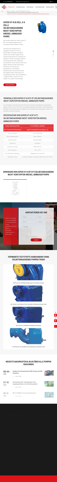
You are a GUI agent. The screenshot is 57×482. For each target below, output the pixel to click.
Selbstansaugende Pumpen (11, 415)
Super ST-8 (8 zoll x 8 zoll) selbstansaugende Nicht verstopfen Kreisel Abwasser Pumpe (28, 14)
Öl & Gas (33, 432)
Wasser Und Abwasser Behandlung (34, 428)
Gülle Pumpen (7, 429)
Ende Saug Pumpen (23, 418)
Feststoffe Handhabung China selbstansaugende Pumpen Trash (22, 12)
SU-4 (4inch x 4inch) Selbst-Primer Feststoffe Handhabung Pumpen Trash (28, 305)
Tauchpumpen (35, 415)
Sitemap (41, 479)
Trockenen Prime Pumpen (24, 422)
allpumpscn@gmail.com (23, 1)
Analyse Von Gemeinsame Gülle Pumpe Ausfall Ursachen (27, 373)
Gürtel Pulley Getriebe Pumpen (24, 446)
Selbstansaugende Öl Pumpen (25, 450)
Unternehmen (40, 7)
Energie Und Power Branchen (46, 423)
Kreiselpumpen (24, 415)
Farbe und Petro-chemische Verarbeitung (35, 441)
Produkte (11, 7)
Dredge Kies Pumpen (8, 438)
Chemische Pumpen (23, 426)
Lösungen (29, 7)
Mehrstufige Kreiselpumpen (24, 433)
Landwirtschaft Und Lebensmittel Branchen (46, 419)
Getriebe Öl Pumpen (23, 442)
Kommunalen (45, 426)
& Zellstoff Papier (35, 437)
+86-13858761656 (9, 1)
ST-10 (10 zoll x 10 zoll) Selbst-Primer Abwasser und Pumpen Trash (28, 347)
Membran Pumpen (8, 443)
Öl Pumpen (23, 439)
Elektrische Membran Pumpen (10, 450)
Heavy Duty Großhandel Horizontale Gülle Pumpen (9, 433)
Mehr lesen (17, 377)
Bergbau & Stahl (35, 434)
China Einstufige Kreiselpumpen (24, 429)
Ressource (50, 7)
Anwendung (20, 7)
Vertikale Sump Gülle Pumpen (10, 436)
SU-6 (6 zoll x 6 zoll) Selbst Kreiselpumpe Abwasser (28, 326)
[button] (53, 51)
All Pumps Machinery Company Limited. (19, 479)
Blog (43, 439)
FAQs (43, 437)
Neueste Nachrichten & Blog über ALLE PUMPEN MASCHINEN (28, 362)
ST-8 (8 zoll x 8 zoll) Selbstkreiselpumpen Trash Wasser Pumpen (28, 283)
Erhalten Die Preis (10, 84)
